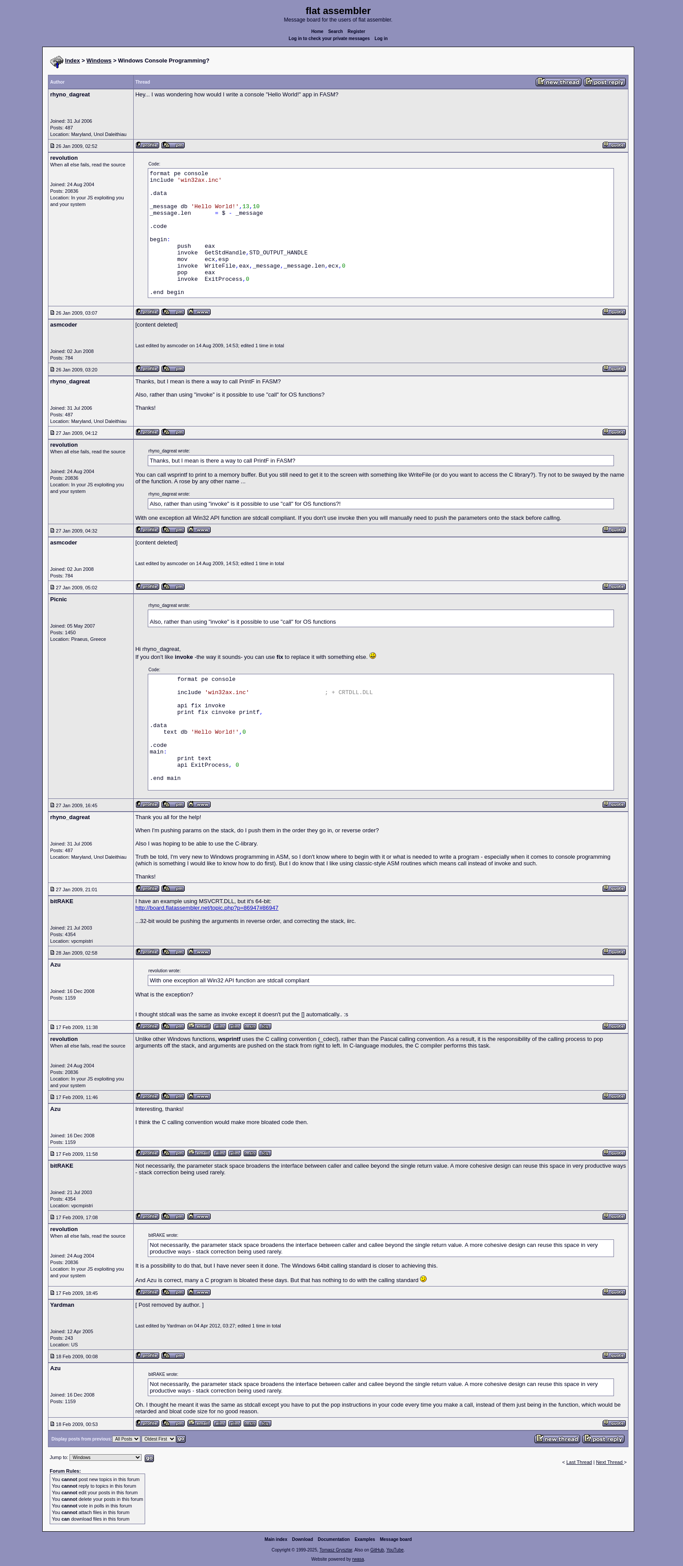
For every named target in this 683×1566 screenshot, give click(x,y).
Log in (381, 38)
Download (302, 1539)
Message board (396, 1539)
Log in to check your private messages (329, 38)
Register (356, 31)
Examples (364, 1539)
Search (335, 31)
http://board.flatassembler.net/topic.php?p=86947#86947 (207, 907)
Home (317, 31)
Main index (276, 1539)
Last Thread (579, 1462)
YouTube (394, 1550)
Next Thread (610, 1462)
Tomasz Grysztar (335, 1550)
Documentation (334, 1539)
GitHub (377, 1550)
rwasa (358, 1559)
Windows (99, 60)
